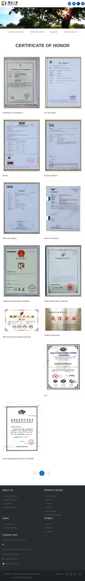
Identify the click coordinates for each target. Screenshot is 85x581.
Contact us (49, 531)
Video (47, 524)
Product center (53, 490)
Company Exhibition (10, 528)
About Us (8, 490)
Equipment (54, 32)
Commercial (49, 500)
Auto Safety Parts (51, 511)
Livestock (49, 507)
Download (49, 528)
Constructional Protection (54, 515)
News (6, 518)
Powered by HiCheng (24, 577)
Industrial (49, 503)
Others (48, 518)
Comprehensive (51, 496)
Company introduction (16, 32)
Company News (9, 524)
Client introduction (70, 32)
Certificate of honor (37, 32)
